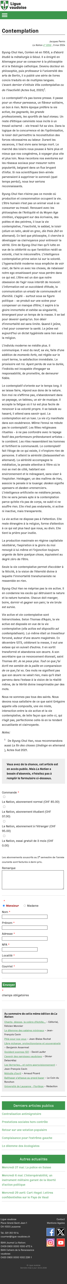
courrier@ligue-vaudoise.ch (15, 1239)
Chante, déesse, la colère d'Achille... (25, 1024)
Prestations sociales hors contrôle (25, 1124)
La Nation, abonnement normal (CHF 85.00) (30, 801)
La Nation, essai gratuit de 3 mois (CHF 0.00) (28, 843)
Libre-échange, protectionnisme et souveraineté (32, 1046)
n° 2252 (47, 45)
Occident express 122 (16, 1054)
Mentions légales (56, 1225)
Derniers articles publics (33, 1108)
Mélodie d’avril (12, 1076)
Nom (5, 914)
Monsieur (12, 908)
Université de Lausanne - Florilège (24, 1089)
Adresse (7, 936)
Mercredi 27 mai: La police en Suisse (26, 1169)
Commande (9, 792)
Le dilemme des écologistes (20, 1148)
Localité (7, 958)
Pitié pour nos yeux (15, 1041)
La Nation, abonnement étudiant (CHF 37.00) (26, 814)
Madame (32, 908)
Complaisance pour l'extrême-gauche (27, 1140)
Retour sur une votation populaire (24, 1132)
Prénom (7, 925)
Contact (61, 1221)
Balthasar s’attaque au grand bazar (24, 1080)
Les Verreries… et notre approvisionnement (29, 1067)
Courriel (7, 968)
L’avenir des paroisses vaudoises (23, 1059)
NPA (4, 947)
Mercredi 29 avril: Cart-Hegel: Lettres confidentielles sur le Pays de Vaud (27, 1197)
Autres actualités (33, 1161)
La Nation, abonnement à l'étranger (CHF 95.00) (29, 828)
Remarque (9, 868)
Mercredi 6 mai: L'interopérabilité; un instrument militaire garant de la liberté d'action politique (29, 1182)
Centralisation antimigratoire (21, 1116)
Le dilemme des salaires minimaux (24, 1033)
